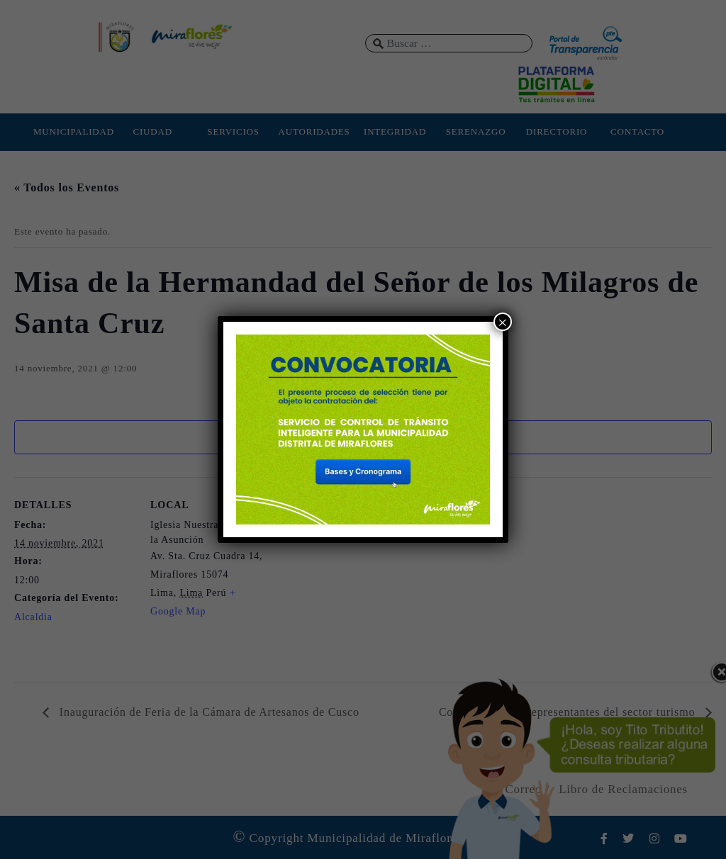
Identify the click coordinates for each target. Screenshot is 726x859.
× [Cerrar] (503, 322)
